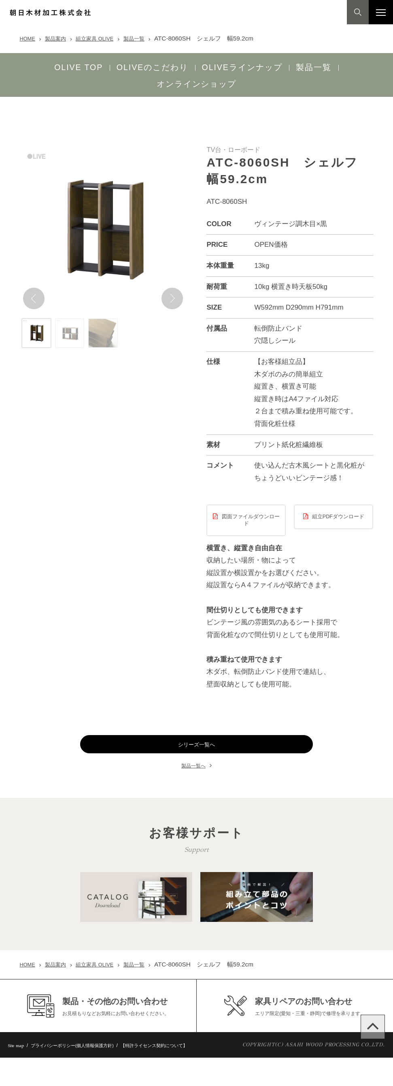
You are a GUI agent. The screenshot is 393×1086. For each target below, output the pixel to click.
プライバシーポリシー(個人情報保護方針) (85, 1073)
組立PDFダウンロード (338, 498)
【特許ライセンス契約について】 (180, 1073)
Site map (18, 1073)
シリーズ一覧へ (196, 733)
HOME (29, 38)
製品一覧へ (193, 754)
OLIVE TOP (35, 64)
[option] (103, 209)
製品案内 (60, 38)
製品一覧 (148, 38)
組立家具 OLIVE (104, 38)
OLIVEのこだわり (109, 64)
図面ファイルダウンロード (250, 501)
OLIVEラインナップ (199, 64)
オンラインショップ (342, 64)
